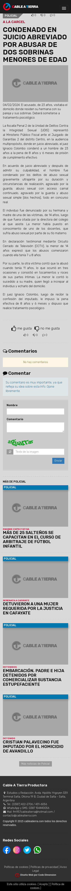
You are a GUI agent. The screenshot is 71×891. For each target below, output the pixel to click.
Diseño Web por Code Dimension (38, 875)
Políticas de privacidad (44, 867)
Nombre (12, 405)
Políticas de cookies (16, 867)
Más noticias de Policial (35, 763)
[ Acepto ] (43, 884)
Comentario (15, 419)
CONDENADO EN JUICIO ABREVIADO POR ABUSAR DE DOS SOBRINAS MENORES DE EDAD (35, 45)
